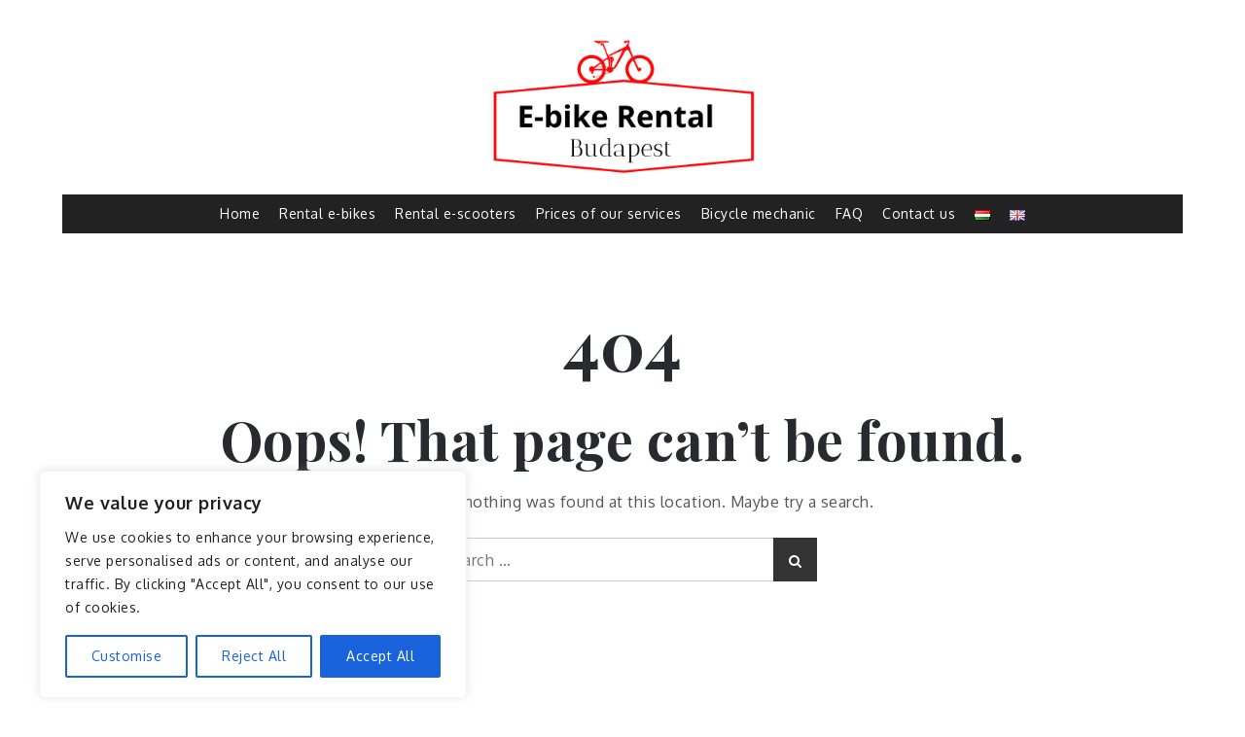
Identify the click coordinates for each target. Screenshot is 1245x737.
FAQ (850, 213)
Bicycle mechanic (758, 213)
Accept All (380, 656)
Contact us (918, 213)
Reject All (254, 656)
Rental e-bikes (327, 213)
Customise (126, 656)
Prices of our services (609, 213)
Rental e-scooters (455, 213)
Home (240, 213)
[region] (253, 584)
